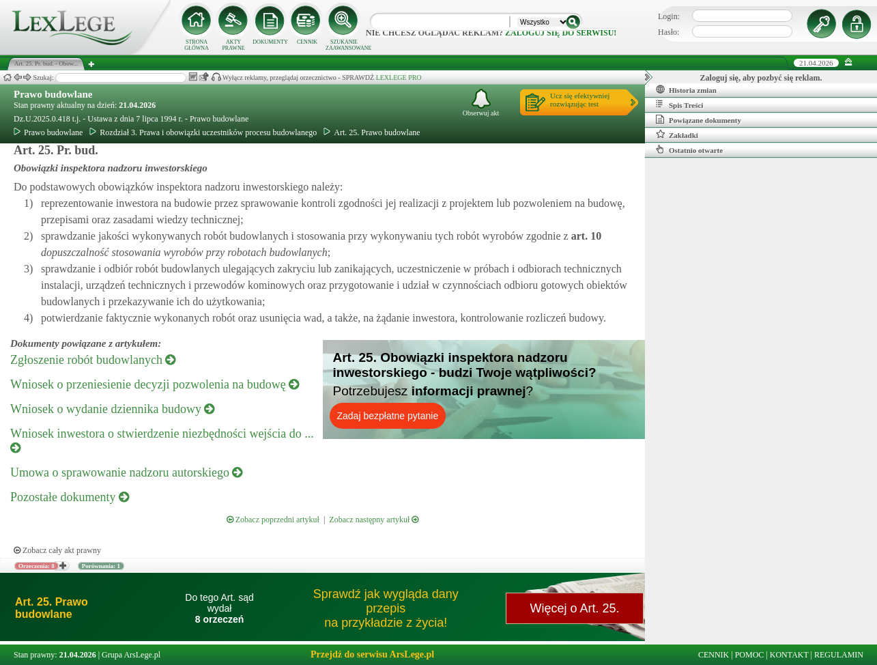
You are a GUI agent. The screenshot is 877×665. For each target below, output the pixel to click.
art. (585, 236)
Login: (669, 16)
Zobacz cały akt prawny (57, 550)
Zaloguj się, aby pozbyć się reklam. (761, 78)
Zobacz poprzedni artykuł (273, 519)
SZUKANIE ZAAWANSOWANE (344, 45)
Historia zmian (686, 89)
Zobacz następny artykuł (373, 519)
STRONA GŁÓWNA (196, 45)
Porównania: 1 (101, 566)
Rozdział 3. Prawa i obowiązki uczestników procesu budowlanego (203, 132)
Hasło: (668, 32)
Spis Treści (679, 104)
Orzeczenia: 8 (36, 566)
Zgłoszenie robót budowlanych (92, 360)
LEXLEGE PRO (399, 77)
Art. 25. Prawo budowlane (372, 132)
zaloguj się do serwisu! (560, 33)
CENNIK (307, 42)
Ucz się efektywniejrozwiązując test (579, 99)
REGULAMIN (838, 655)
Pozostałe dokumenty (69, 497)
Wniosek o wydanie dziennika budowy (112, 409)
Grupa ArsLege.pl (131, 655)
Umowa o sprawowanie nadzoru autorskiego (126, 472)
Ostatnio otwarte (689, 149)
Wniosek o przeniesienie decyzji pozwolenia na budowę (154, 384)
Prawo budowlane (53, 94)
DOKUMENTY (270, 42)
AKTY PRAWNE (233, 45)
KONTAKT (789, 655)
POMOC (749, 655)
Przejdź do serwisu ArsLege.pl (372, 654)
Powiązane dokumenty (698, 119)
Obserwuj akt (481, 103)
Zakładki (677, 134)
